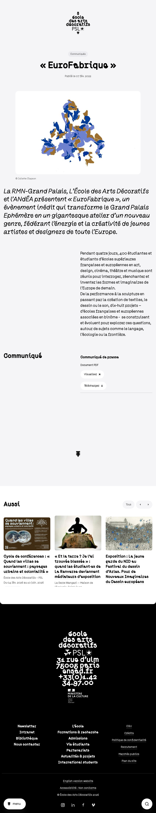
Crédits (129, 733)
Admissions (78, 738)
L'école (78, 726)
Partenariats (77, 750)
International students (78, 762)
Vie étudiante (78, 744)
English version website (78, 781)
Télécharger (91, 385)
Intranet (27, 732)
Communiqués (78, 54)
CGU (129, 726)
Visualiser (90, 374)
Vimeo (93, 805)
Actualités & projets (78, 756)
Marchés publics (129, 754)
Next (148, 505)
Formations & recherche (78, 732)
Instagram (63, 805)
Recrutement (129, 747)
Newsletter (27, 726)
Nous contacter (27, 744)
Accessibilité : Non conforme (78, 788)
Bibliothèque (27, 738)
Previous (140, 505)
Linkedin (73, 805)
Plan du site (129, 761)
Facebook (83, 805)
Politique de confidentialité (129, 740)
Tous (128, 504)
